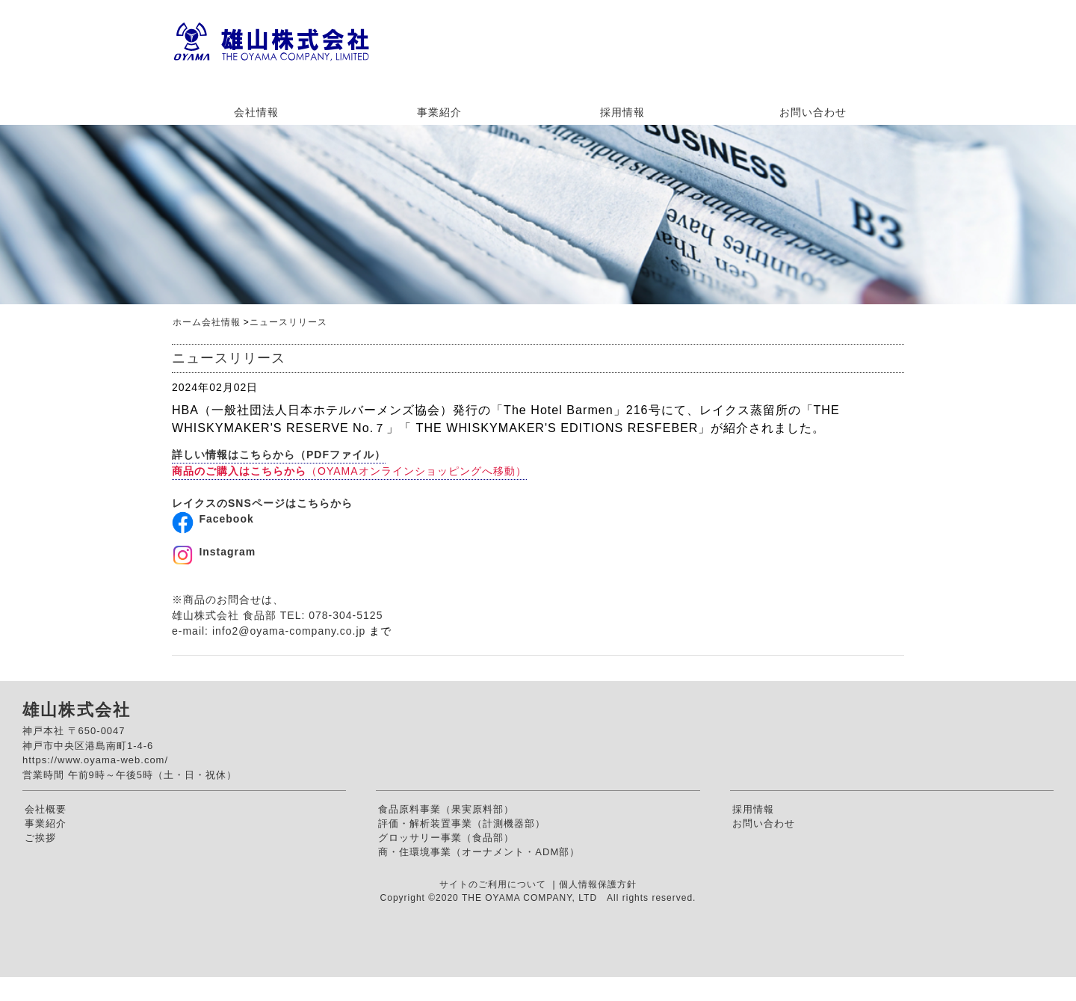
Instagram (227, 552)
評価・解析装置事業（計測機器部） (461, 823)
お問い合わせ (813, 112)
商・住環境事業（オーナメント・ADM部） (479, 851)
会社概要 (46, 809)
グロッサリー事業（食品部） (446, 837)
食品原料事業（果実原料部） (446, 809)
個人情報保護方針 (598, 884)
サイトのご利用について (494, 884)
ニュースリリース (288, 322)
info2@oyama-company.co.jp (288, 631)
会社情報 (256, 112)
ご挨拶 (40, 837)
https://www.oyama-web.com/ (95, 760)
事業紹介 (439, 112)
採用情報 (622, 112)
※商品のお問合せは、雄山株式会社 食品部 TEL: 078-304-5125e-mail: (277, 615)
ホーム (187, 322)
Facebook (226, 519)
